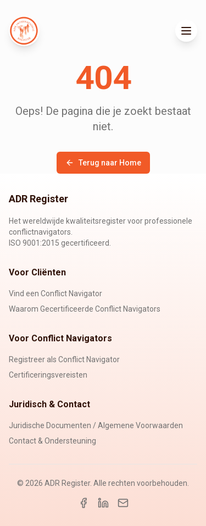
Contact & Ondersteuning (52, 440)
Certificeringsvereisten (48, 374)
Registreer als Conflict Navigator (64, 359)
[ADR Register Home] (24, 30)
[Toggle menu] (186, 31)
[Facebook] (83, 502)
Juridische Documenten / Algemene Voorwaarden (96, 425)
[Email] (123, 502)
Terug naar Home (103, 162)
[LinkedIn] (103, 502)
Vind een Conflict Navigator (55, 293)
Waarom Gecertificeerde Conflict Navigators (84, 308)
